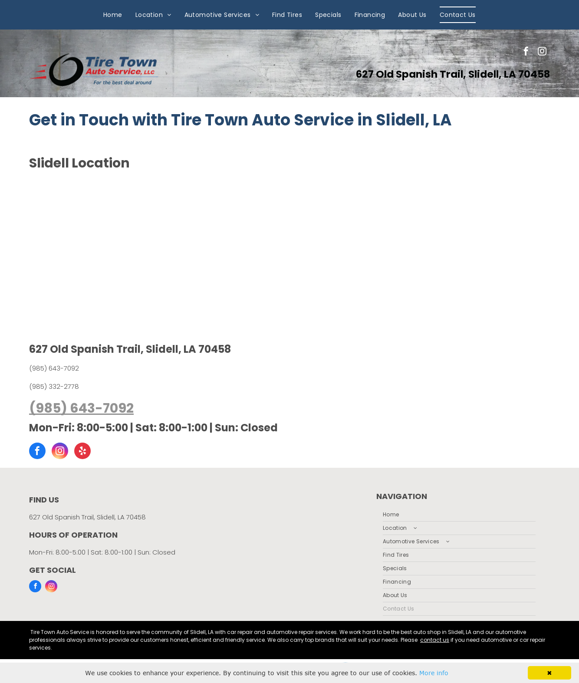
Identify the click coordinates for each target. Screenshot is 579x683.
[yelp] (82, 452)
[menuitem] (113, 15)
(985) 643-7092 (54, 368)
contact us (434, 640)
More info (433, 672)
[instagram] (542, 52)
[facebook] (526, 52)
